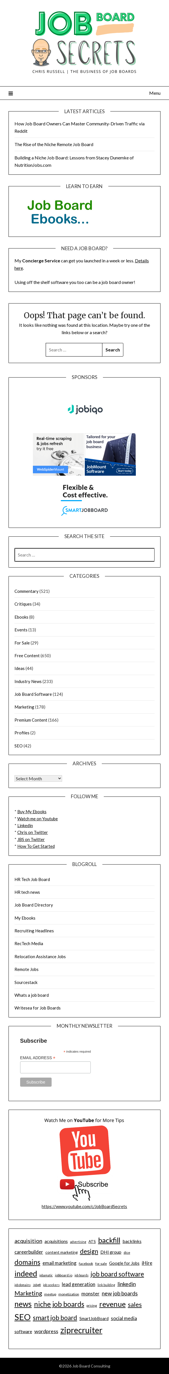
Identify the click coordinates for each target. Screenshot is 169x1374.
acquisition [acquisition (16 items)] (28, 1240)
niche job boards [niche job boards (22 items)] (59, 1304)
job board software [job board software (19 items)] (117, 1274)
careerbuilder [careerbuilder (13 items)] (28, 1252)
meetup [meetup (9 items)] (50, 1294)
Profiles (21, 732)
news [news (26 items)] (23, 1303)
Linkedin (25, 825)
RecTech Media (28, 943)
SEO (18, 745)
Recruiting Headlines (34, 930)
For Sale (22, 642)
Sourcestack (25, 982)
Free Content (27, 655)
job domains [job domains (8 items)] (22, 1285)
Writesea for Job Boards (37, 1007)
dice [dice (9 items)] (127, 1252)
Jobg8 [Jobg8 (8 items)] (37, 1285)
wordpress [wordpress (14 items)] (46, 1331)
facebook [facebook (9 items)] (86, 1263)
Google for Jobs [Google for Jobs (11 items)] (124, 1263)
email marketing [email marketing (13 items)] (60, 1263)
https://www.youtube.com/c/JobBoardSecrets (84, 1206)
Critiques (23, 603)
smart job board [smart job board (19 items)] (55, 1318)
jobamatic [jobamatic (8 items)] (46, 1275)
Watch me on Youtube (37, 818)
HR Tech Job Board (32, 879)
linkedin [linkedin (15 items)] (126, 1284)
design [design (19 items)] (89, 1251)
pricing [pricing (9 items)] (91, 1305)
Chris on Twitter (32, 832)
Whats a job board (31, 995)
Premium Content (30, 719)
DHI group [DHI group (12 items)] (110, 1252)
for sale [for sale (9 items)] (101, 1263)
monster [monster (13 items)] (90, 1294)
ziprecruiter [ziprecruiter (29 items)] (81, 1330)
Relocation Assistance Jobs (40, 956)
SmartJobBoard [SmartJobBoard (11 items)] (94, 1318)
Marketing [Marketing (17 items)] (28, 1293)
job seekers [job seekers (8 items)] (51, 1285)
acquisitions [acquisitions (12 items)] (56, 1241)
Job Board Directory (33, 904)
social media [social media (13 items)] (124, 1318)
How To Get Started (36, 846)
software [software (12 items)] (23, 1331)
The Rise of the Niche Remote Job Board (53, 144)
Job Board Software (33, 694)
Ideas (19, 668)
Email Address (37, 1058)
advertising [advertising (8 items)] (78, 1242)
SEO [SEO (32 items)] (22, 1317)
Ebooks (21, 616)
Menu (154, 93)
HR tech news (27, 892)
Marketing (24, 706)
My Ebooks (24, 917)
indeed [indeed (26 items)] (25, 1273)
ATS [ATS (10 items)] (92, 1241)
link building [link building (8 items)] (106, 1285)
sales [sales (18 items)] (135, 1304)
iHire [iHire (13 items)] (147, 1263)
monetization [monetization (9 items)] (68, 1294)
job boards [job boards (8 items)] (81, 1275)
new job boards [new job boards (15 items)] (120, 1293)
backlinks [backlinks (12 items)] (131, 1241)
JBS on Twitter (31, 839)
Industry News (28, 681)
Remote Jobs (26, 969)
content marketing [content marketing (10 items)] (61, 1252)
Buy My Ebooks (32, 811)
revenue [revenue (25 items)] (112, 1304)
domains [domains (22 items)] (27, 1262)
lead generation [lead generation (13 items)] (78, 1284)
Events (21, 629)
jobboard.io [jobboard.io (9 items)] (63, 1275)
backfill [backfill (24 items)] (109, 1240)
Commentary (26, 591)
